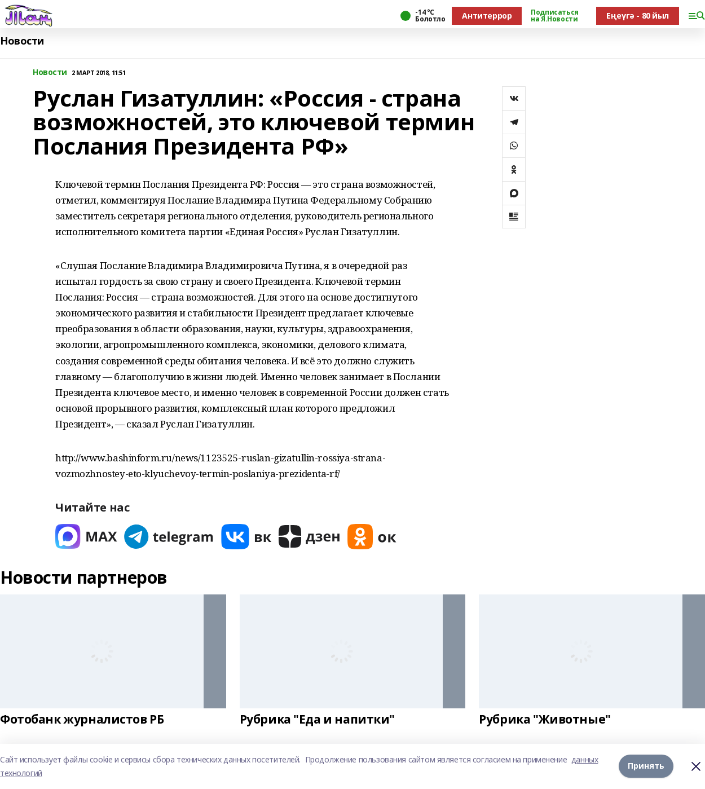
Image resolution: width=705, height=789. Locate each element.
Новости (22, 41)
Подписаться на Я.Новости (554, 16)
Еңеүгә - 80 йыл (637, 15)
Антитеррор (487, 15)
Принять (646, 766)
